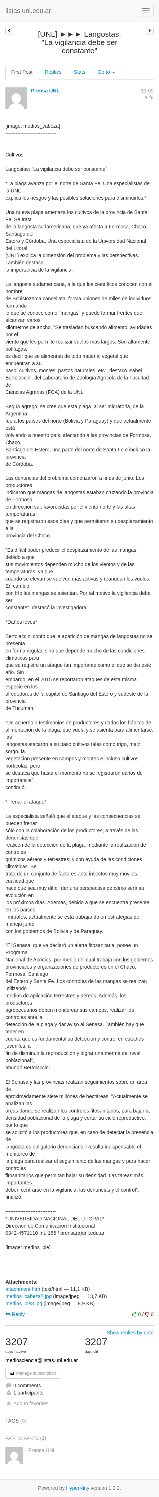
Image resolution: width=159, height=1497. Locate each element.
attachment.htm (22, 1289)
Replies (53, 72)
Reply (15, 1314)
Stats (79, 72)
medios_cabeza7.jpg (28, 1296)
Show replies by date (130, 1333)
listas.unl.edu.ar (28, 10)
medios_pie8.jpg (23, 1303)
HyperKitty (77, 1488)
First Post (21, 72)
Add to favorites (26, 1403)
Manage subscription (32, 1373)
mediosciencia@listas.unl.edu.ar (41, 1360)
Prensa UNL (45, 91)
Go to (106, 72)
